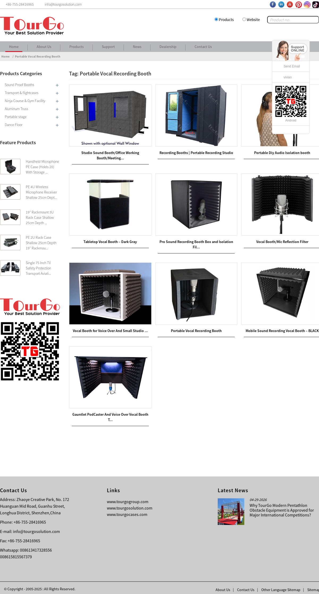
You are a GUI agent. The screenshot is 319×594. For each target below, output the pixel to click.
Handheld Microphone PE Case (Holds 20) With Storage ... (42, 167)
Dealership (168, 46)
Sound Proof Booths (19, 84)
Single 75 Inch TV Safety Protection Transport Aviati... (38, 268)
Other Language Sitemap (280, 586)
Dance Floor (13, 124)
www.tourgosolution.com (129, 504)
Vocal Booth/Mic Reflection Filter (279, 239)
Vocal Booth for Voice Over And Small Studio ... (109, 327)
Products (226, 19)
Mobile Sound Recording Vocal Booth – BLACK (278, 327)
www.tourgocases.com (127, 510)
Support (108, 46)
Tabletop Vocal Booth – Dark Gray (109, 239)
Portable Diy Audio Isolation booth (279, 151)
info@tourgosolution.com (36, 527)
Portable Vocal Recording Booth (37, 56)
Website (253, 19)
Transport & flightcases (22, 92)
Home (14, 46)
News (137, 46)
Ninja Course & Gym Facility (25, 100)
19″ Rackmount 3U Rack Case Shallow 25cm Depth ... (40, 217)
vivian (288, 77)
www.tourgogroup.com (127, 497)
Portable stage (16, 116)
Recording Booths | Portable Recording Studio (194, 151)
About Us (44, 46)
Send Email (292, 66)
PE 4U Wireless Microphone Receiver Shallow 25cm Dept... (41, 192)
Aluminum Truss (16, 108)
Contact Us (203, 46)
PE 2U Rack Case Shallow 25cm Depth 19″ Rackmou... (41, 242)
